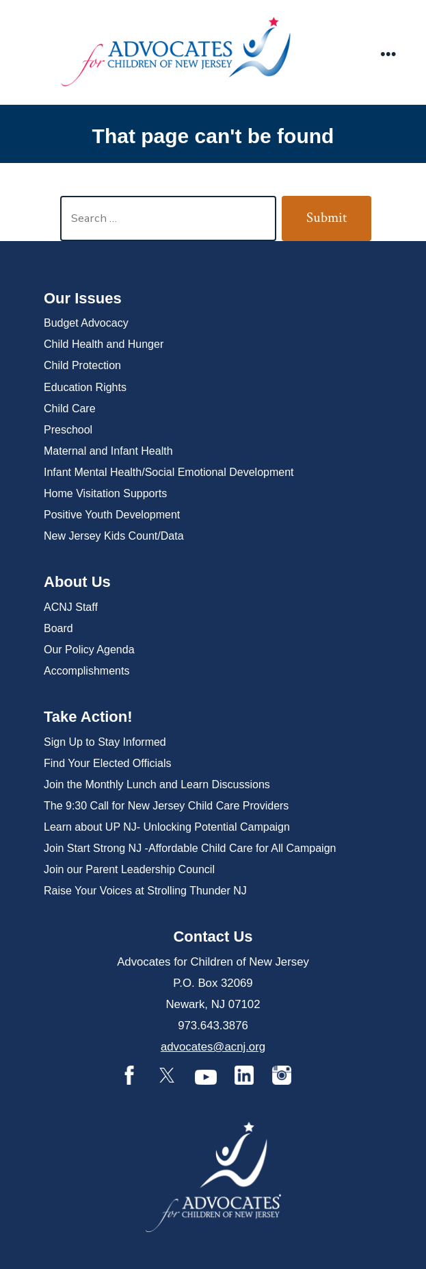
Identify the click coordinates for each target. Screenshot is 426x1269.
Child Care (70, 408)
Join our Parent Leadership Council (129, 869)
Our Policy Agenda (89, 649)
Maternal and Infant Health (108, 451)
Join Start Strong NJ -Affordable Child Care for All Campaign (190, 848)
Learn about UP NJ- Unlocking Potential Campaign (167, 827)
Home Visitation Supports (105, 493)
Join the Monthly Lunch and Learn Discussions (157, 784)
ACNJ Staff (71, 607)
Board (58, 628)
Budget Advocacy (86, 323)
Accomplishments (86, 671)
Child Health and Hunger (103, 344)
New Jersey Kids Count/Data (114, 536)
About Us (77, 581)
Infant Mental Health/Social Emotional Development (169, 472)
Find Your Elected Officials (107, 763)
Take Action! (88, 716)
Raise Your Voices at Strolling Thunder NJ (145, 890)
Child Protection (82, 365)
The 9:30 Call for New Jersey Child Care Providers (166, 806)
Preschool (68, 430)
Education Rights (85, 387)
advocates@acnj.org (213, 1046)
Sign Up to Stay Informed (105, 742)
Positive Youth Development (112, 514)
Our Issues (83, 298)
